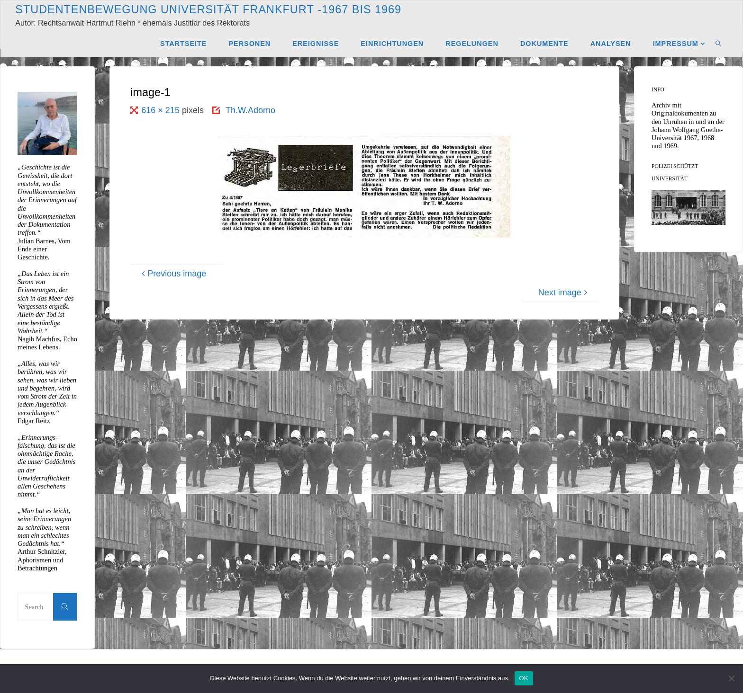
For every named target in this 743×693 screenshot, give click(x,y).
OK (523, 678)
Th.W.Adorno (250, 110)
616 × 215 (161, 110)
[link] (718, 43)
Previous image (172, 273)
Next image (564, 292)
